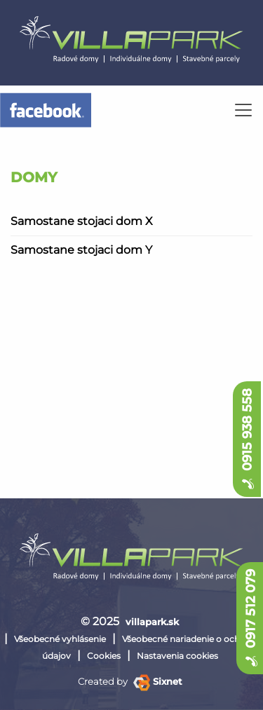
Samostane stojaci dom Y (81, 250)
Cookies (104, 655)
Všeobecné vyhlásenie (60, 639)
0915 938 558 (247, 439)
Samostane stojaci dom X (82, 221)
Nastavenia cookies (177, 655)
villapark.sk (152, 621)
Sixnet (157, 681)
